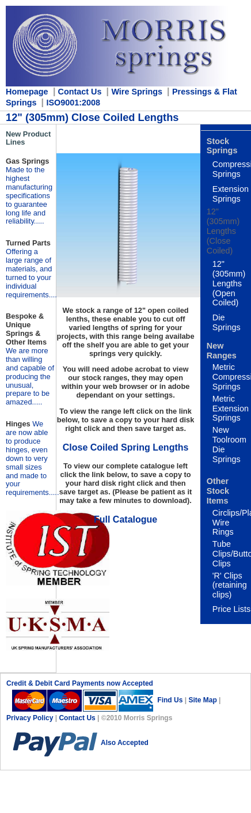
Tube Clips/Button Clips (231, 553)
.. (32, 458)
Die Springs (226, 322)
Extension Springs (230, 193)
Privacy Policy (30, 718)
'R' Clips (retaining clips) (229, 585)
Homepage (27, 91)
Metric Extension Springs (230, 408)
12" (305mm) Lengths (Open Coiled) (229, 283)
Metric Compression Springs (231, 376)
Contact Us (77, 718)
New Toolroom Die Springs (229, 444)
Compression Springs (231, 169)
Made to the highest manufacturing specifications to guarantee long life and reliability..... (29, 195)
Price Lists (231, 609)
